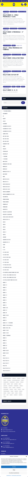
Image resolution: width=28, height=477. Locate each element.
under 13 (4, 287)
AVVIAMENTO (5, 113)
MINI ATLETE (5, 161)
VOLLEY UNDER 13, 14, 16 (10, 90)
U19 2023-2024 (6, 269)
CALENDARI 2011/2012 (7, 128)
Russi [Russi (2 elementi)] (23, 389)
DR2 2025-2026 (6, 138)
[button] (26, 456)
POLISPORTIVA (5, 196)
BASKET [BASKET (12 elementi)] (23, 378)
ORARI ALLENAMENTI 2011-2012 (8, 194)
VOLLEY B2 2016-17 (6, 370)
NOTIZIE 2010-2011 (6, 186)
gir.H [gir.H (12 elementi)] (12, 383)
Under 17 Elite (6, 330)
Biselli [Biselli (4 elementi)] (5, 380)
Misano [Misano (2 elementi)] (21, 385)
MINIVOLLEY (5, 166)
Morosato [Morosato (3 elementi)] (5, 387)
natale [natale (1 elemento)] (14, 387)
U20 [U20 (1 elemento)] (7, 394)
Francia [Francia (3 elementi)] (21, 382)
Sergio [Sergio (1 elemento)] (12, 391)
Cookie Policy (8, 475)
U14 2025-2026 (6, 254)
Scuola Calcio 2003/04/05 (8, 216)
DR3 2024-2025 (6, 141)
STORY (4, 244)
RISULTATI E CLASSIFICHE (22, 11)
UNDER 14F (5, 312)
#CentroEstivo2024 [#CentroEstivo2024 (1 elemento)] (7, 378)
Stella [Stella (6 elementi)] (16, 393)
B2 (3, 116)
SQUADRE (4, 237)
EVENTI (4, 146)
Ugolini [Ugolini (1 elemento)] (11, 394)
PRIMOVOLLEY (5, 204)
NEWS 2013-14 (5, 181)
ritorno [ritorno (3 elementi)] (19, 389)
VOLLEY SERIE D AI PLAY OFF (11, 75)
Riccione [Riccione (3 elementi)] (11, 389)
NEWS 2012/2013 (6, 179)
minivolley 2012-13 (7, 171)
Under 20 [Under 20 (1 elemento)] (15, 394)
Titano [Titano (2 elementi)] (20, 393)
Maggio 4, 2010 (5, 56)
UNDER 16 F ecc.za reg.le (8, 325)
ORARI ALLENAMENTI (6, 191)
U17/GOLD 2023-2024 (7, 264)
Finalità (4, 148)
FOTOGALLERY (6, 11)
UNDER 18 (4, 337)
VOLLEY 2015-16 (6, 360)
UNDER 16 (23, 86)
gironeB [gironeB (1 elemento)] (15, 383)
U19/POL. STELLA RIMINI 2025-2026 (9, 277)
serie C (4, 222)
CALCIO (4, 121)
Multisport (5, 174)
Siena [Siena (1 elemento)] (13, 393)
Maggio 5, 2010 (19, 45)
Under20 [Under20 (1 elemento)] (20, 394)
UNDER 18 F (5, 345)
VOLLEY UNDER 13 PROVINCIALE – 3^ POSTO (13, 32)
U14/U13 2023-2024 (7, 257)
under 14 (4, 297)
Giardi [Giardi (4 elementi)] (8, 383)
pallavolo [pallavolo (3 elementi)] (18, 387)
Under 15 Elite (6, 315)
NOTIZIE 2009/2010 (13, 11)
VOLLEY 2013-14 (6, 358)
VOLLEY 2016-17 (6, 363)
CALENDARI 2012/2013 (7, 131)
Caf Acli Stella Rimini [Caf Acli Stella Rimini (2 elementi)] (15, 380)
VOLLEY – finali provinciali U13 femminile (12, 48)
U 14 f (4, 249)
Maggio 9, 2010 (5, 30)
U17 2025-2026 (6, 262)
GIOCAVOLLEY (5, 153)
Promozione (5, 206)
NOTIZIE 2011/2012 (6, 189)
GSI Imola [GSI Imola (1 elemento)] (5, 385)
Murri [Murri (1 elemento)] (10, 387)
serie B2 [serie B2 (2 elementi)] (16, 391)
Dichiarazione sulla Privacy (16, 475)
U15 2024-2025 (6, 259)
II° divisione (5, 158)
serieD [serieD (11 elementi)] (5, 393)
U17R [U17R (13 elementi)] (4, 394)
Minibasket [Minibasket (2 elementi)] (16, 385)
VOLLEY (4, 355)
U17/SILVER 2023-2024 (7, 267)
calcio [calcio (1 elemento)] (22, 380)
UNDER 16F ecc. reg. (7, 327)
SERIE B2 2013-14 (6, 219)
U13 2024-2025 (6, 252)
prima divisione (6, 199)
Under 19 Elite (6, 350)
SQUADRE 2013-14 (6, 242)
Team (4, 247)
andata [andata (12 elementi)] (18, 378)
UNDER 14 (18, 86)
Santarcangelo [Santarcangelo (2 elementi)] (6, 391)
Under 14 (4, 300)
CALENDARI (5, 123)
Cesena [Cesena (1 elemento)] (17, 382)
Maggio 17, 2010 (6, 13)
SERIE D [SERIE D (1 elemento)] (9, 393)
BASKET (4, 118)
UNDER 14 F (5, 310)
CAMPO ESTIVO (5, 133)
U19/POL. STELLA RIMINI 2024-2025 (9, 274)
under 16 (4, 317)
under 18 (4, 343)
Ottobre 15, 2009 (6, 88)
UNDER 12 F (5, 284)
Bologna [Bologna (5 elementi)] (9, 380)
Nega (14, 469)
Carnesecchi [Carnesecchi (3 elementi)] (12, 382)
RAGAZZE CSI (5, 209)
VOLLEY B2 (5, 365)
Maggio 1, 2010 (5, 72)
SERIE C (4, 224)
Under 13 (4, 292)
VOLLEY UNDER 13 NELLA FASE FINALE (13, 58)
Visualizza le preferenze (14, 473)
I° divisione (5, 156)
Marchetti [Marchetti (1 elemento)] (10, 385)
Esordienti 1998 (6, 143)
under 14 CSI (5, 307)
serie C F (4, 232)
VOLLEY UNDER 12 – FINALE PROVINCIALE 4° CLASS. (10, 15)
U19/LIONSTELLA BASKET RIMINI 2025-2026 (11, 272)
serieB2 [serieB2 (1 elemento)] (20, 391)
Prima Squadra (6, 201)
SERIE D (4, 234)
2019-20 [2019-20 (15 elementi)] (14, 378)
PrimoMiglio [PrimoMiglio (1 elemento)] (6, 389)
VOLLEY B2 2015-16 (6, 368)
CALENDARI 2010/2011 (7, 126)
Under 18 (4, 340)
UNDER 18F (5, 348)
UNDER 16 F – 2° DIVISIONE (8, 322)
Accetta (14, 466)
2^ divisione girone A (7, 111)
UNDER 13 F (5, 295)
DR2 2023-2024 (6, 136)
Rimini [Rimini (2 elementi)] (15, 389)
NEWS (4, 176)
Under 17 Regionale (7, 335)
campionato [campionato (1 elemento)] (6, 382)
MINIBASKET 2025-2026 (7, 163)
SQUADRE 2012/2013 (7, 239)
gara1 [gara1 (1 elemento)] (5, 383)
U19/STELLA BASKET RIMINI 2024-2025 (10, 279)
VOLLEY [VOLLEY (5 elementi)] (5, 396)
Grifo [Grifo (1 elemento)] (20, 383)
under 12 (4, 282)
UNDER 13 (13, 45)
